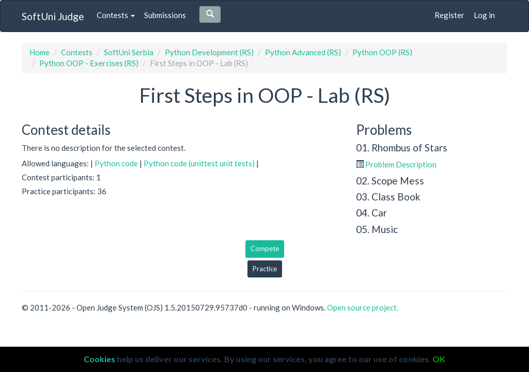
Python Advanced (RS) (303, 52)
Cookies (99, 359)
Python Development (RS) (209, 52)
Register (449, 15)
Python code (116, 163)
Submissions (165, 15)
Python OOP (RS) (382, 52)
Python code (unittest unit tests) (199, 163)
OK (438, 359)
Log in (484, 15)
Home (39, 52)
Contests (116, 15)
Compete (265, 248)
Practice (265, 269)
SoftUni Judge (53, 16)
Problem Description (401, 164)
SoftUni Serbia (128, 52)
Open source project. (362, 307)
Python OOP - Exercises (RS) (88, 63)
